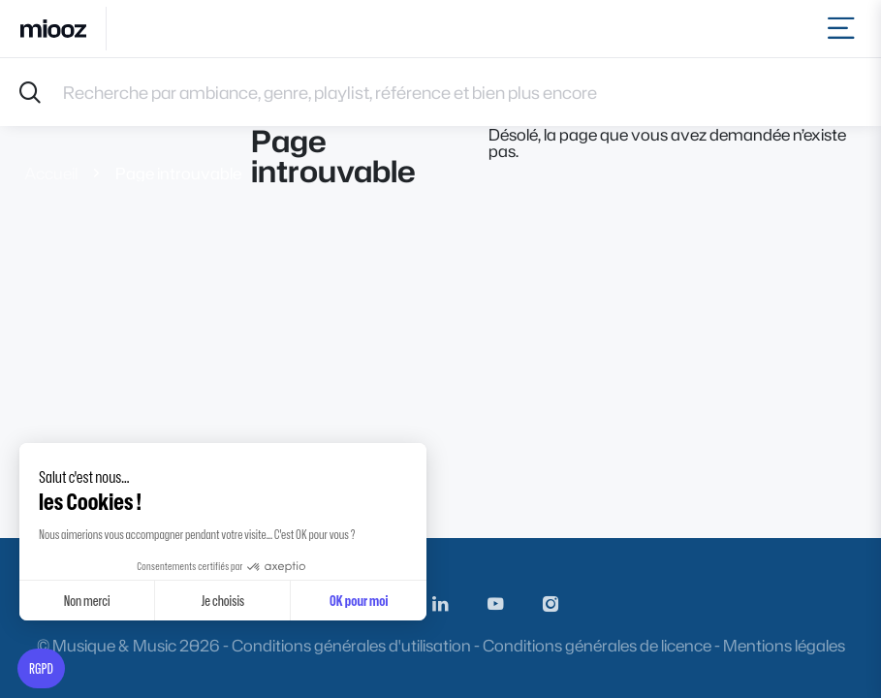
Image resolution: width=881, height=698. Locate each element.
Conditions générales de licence (597, 645)
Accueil (51, 173)
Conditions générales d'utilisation (351, 645)
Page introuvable (178, 173)
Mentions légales (784, 645)
